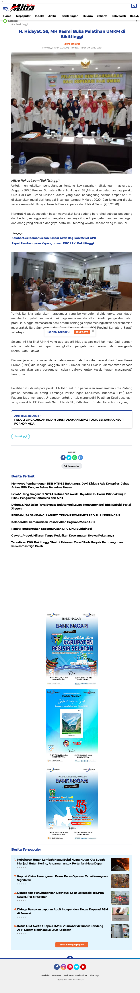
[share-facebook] (63, 457)
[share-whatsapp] (74, 457)
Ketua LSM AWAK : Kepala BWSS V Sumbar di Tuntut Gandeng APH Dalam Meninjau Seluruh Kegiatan (60, 928)
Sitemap (94, 975)
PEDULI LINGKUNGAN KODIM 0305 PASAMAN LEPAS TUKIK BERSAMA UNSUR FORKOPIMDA (68, 421)
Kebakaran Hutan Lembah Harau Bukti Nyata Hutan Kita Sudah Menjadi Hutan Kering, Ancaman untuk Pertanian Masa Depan (61, 861)
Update (82, 332)
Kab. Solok (119, 16)
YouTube (85, 968)
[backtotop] (70, 959)
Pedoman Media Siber (75, 975)
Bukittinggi (20, 436)
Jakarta (102, 16)
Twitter (78, 968)
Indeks (39, 16)
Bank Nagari (70, 16)
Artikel (52, 16)
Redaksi (45, 975)
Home (7, 16)
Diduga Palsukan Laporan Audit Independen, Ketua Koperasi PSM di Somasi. (62, 911)
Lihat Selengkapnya (72, 944)
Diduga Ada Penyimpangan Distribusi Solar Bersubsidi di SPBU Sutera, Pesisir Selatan (60, 894)
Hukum (88, 16)
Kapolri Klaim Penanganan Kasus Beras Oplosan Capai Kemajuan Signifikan (62, 878)
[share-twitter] (68, 457)
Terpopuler (23, 16)
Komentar (71, 465)
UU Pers (56, 975)
